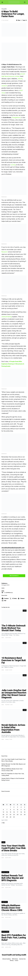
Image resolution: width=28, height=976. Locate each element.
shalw (2, 591)
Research (4, 252)
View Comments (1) (14, 575)
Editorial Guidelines (6, 959)
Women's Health (5, 872)
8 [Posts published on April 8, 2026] (10, 809)
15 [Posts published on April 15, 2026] (10, 812)
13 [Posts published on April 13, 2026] (3, 812)
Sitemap (12, 960)
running (13, 165)
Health (4, 9)
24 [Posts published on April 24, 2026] (17, 814)
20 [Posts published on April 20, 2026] (3, 814)
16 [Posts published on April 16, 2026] (14, 812)
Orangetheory (16, 117)
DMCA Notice (15, 959)
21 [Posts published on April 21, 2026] (7, 814)
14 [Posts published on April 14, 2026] (7, 812)
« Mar (3, 822)
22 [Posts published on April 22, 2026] (10, 814)
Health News (4, 902)
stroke (17, 76)
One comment (5, 20)
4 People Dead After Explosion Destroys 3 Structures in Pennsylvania (12, 364)
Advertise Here (22, 959)
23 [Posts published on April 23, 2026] (14, 814)
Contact (16, 960)
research (4, 86)
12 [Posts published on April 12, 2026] (24, 809)
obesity (20, 78)
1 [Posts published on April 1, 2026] (10, 807)
